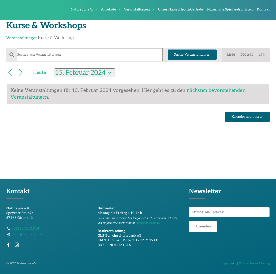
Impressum (228, 263)
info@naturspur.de (148, 222)
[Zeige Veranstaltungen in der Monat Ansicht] (247, 55)
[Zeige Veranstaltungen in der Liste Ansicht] (231, 55)
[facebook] (8, 245)
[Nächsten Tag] (21, 73)
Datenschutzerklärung (254, 263)
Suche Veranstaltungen (192, 55)
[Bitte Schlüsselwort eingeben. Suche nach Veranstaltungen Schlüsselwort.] (90, 54)
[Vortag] (10, 73)
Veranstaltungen (22, 38)
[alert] (138, 94)
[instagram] (17, 245)
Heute (39, 72)
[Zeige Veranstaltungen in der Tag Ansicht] (261, 55)
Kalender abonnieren (247, 117)
